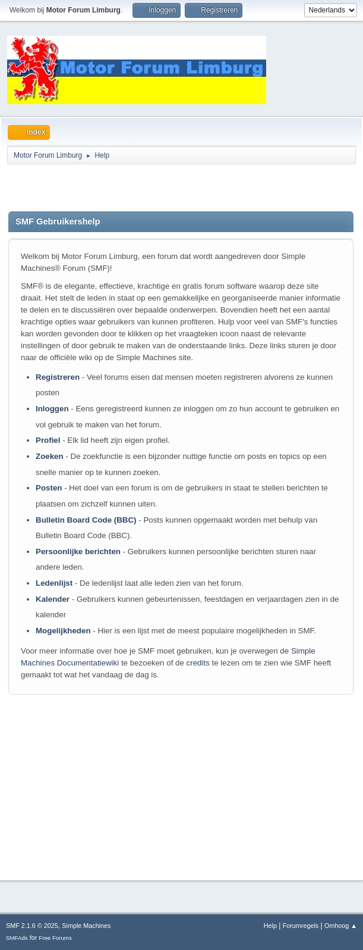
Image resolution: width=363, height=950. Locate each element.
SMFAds (17, 938)
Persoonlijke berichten (78, 551)
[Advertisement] (147, 187)
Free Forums (55, 938)
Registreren (58, 377)
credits (198, 662)
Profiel (48, 440)
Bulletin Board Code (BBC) (86, 519)
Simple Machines (86, 925)
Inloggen (52, 408)
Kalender (53, 599)
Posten (49, 487)
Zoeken (50, 456)
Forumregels (301, 925)
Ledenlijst (54, 583)
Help (270, 925)
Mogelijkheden (63, 630)
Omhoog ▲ (340, 925)
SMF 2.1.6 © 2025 (32, 925)
